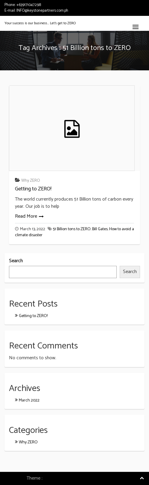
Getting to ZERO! (33, 188)
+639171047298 (28, 5)
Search (16, 261)
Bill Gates (100, 229)
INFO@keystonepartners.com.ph (42, 10)
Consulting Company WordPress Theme (83, 478)
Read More (26, 216)
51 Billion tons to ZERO (72, 229)
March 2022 (29, 400)
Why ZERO (30, 180)
